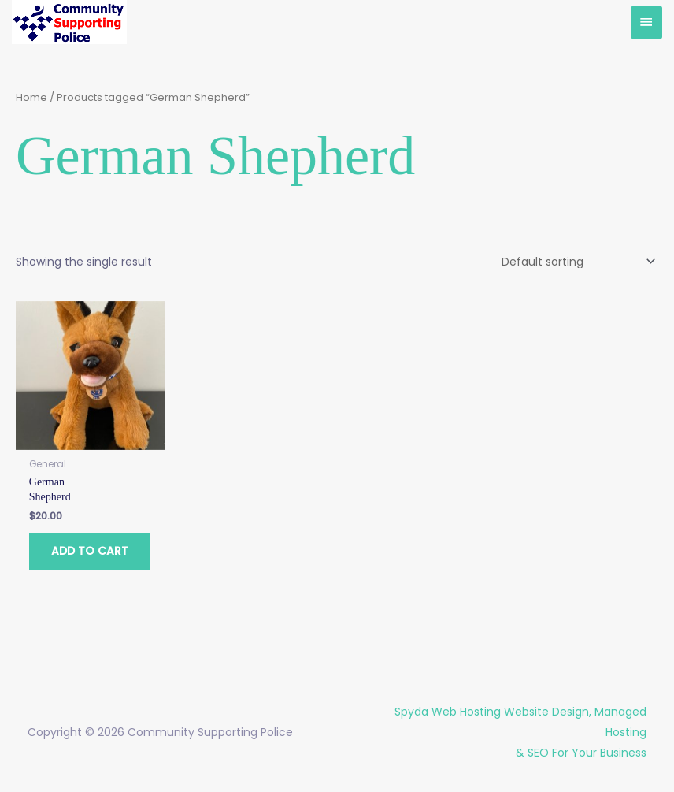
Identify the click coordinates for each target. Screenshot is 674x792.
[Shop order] (575, 261)
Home (31, 97)
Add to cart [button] (89, 551)
